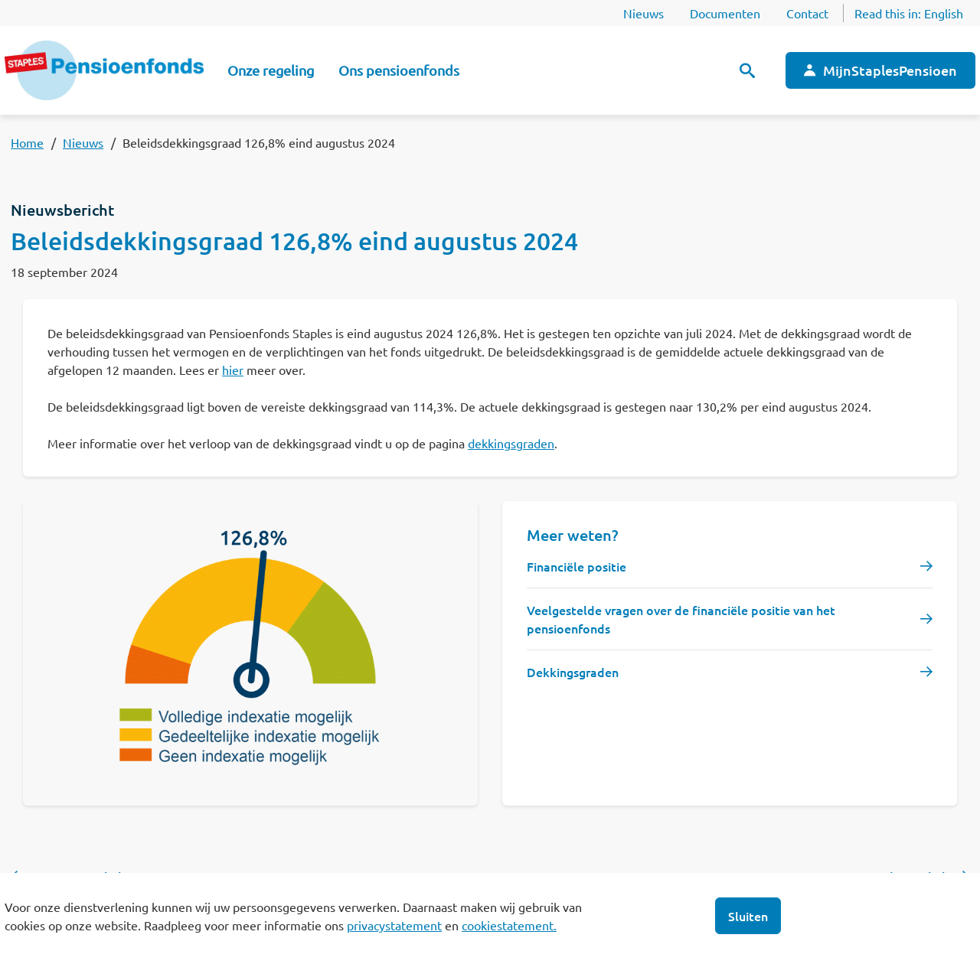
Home (27, 142)
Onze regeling (270, 70)
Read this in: (908, 13)
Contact (807, 13)
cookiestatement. (509, 925)
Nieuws (643, 13)
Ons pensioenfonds (398, 70)
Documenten (725, 13)
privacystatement (394, 925)
